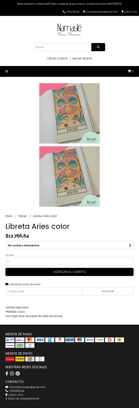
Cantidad (9, 255)
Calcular (108, 291)
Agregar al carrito (69, 272)
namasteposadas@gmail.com (25, 386)
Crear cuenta (57, 58)
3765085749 (14, 390)
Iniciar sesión (82, 58)
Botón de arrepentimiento (22, 398)
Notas (22, 216)
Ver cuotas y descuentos (23, 245)
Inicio (9, 216)
